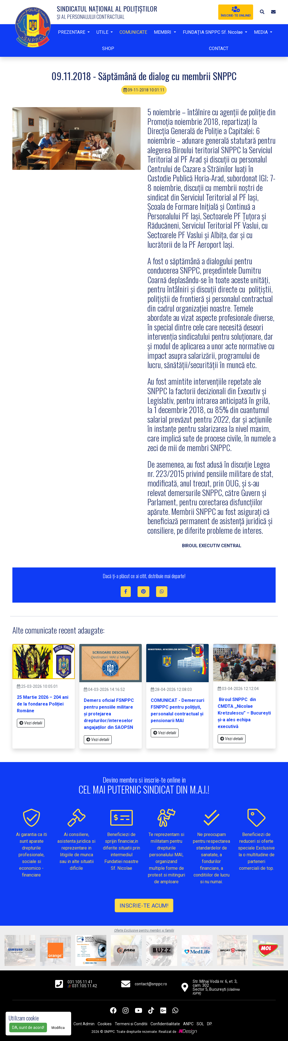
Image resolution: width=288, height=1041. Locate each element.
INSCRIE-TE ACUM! (144, 905)
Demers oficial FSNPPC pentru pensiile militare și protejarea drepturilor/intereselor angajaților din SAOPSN (109, 714)
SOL (200, 1024)
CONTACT (218, 48)
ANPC (188, 1024)
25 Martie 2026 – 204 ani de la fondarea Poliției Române (42, 704)
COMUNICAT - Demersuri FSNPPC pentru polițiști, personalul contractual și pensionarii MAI (177, 710)
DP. (209, 1024)
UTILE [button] (102, 32)
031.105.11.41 (80, 982)
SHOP (108, 48)
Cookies (105, 1024)
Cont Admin (83, 1024)
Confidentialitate (165, 1024)
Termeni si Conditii (131, 1024)
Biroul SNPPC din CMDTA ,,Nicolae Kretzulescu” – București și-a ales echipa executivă (244, 713)
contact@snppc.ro (151, 984)
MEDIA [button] (261, 32)
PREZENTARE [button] (72, 32)
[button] (262, 12)
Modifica (58, 1028)
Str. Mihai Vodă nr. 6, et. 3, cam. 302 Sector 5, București (216, 987)
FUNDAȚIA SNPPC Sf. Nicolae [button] (213, 32)
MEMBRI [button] (163, 32)
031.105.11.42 (84, 986)
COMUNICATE (133, 32)
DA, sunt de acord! (28, 1027)
